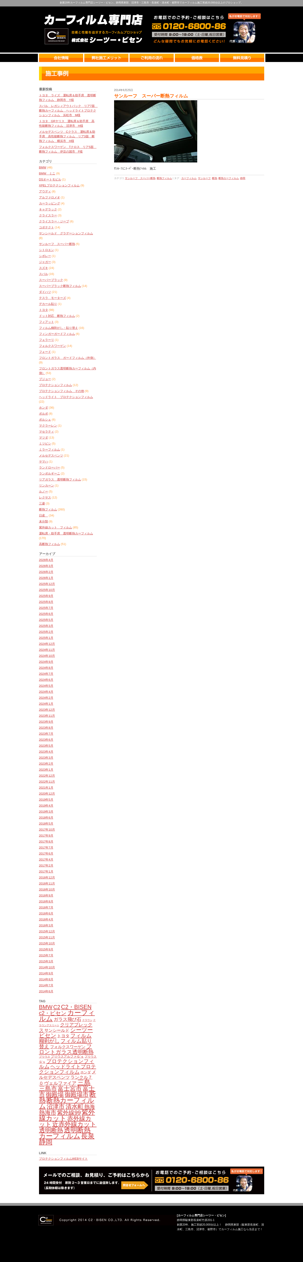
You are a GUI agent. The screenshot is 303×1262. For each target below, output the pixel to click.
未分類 (43, 521)
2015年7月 (46, 955)
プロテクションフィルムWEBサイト (63, 1158)
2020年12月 (47, 793)
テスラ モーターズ (52, 298)
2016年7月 (46, 907)
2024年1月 (46, 703)
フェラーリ (46, 340)
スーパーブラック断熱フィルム (60, 286)
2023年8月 (46, 727)
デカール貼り (48, 304)
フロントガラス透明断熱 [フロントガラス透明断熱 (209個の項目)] (66, 1049)
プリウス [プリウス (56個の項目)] (44, 1056)
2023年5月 (46, 745)
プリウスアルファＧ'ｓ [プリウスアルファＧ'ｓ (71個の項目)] (67, 1056)
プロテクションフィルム (55, 385)
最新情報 (151, 73)
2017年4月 (46, 859)
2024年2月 (46, 697)
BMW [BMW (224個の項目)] (46, 1007)
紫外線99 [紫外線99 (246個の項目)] (69, 1112)
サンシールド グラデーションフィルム (66, 233)
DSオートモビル (50, 179)
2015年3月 (46, 961)
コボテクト (46, 227)
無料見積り (242, 58)
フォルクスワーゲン (52, 346)
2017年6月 (46, 853)
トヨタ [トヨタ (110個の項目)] (63, 1036)
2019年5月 (46, 799)
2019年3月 (46, 811)
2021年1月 (46, 787)
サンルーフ (204, 178)
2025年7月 (46, 608)
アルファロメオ (49, 197)
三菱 (42, 503)
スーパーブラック (51, 280)
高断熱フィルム (49, 544)
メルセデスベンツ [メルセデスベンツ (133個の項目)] (67, 1074)
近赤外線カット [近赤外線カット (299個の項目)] (74, 1124)
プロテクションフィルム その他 (61, 391)
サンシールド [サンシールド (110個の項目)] (56, 1030)
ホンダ (43, 407)
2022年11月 (47, 781)
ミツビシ (45, 443)
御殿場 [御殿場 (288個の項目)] (55, 1094)
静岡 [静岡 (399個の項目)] (45, 1142)
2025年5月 (46, 620)
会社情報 (61, 58)
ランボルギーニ (49, 473)
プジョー (45, 379)
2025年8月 (46, 602)
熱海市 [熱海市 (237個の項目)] (47, 1112)
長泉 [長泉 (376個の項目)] (87, 1136)
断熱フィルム (48, 509)
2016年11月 (47, 883)
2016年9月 (46, 895)
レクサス (45, 497)
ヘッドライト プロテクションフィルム (66, 397)
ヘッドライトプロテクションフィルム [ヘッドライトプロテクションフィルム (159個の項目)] (67, 1069)
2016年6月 (46, 913)
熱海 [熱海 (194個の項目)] (89, 1107)
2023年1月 (46, 769)
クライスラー (48, 215)
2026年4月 (46, 560)
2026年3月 (46, 566)
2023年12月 (47, 709)
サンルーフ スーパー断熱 (57, 244)
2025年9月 (46, 596)
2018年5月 (46, 823)
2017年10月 (47, 829)
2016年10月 (47, 889)
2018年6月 (46, 817)
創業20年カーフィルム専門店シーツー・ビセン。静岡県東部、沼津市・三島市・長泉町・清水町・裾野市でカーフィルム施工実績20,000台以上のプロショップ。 (151, 2)
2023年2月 (46, 763)
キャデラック (48, 209)
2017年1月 (46, 871)
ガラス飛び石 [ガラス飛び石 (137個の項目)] (67, 1019)
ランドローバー (49, 467)
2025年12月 (47, 584)
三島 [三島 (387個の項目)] (84, 1082)
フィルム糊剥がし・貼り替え (58, 328)
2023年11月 (47, 715)
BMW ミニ (47, 173)
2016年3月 (46, 925)
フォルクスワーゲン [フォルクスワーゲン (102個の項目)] (67, 1047)
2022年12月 (47, 775)
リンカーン (46, 485)
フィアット (46, 322)
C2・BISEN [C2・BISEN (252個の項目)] (76, 1007)
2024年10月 (47, 656)
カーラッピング (49, 203)
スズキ (43, 268)
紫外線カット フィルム (55, 527)
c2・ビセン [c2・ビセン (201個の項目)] (53, 1013)
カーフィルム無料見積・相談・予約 (151, 1180)
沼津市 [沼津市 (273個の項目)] (56, 1106)
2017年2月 (46, 865)
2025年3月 (46, 626)
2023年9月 (46, 721)
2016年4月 (46, 919)
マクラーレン (48, 425)
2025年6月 (46, 614)
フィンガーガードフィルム (57, 334)
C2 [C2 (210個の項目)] (56, 1007)
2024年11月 (47, 650)
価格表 (197, 58)
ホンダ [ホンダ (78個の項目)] (85, 1072)
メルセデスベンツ (51, 455)
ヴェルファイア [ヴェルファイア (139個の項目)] (60, 1083)
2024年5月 (46, 685)
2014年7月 (46, 985)
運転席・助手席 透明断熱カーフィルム (66, 533)
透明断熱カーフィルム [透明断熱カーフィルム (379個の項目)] (65, 1133)
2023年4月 (46, 751)
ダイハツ (45, 292)
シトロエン (46, 250)
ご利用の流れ (152, 58)
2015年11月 (47, 937)
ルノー (43, 491)
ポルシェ (45, 419)
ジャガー (45, 262)
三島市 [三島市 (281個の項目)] (48, 1088)
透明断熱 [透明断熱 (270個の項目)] (51, 1130)
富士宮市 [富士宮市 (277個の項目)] (70, 1088)
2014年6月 (46, 991)
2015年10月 (47, 943)
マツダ (43, 437)
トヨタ (43, 310)
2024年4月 (46, 691)
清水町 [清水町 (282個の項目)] (75, 1106)
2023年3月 (46, 757)
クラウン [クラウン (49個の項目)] (87, 1020)
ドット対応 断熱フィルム (57, 316)
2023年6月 (46, 739)
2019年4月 (46, 805)
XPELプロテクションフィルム (59, 185)
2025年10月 (47, 590)
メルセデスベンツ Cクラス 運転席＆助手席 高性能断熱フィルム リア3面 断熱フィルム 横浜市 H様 (67, 136)
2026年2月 (46, 572)
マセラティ (46, 431)
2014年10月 (47, 967)
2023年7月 (46, 733)
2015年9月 (46, 949)
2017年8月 (46, 841)
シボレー (45, 256)
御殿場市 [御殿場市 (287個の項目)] (77, 1094)
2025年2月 (46, 632)
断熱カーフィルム (228, 178)
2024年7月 (46, 673)
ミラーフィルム (49, 449)
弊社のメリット (107, 58)
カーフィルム (189, 178)
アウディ (45, 191)
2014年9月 (46, 973)
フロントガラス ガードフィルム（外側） (67, 358)
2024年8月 (46, 667)
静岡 (242, 178)
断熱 (214, 178)
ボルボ (43, 413)
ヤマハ (43, 461)
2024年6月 (46, 679)
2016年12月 (47, 877)
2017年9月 (46, 835)
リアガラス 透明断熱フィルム (60, 479)
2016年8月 (46, 901)
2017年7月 (46, 847)
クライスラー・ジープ (54, 221)
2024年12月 (47, 644)
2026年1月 (46, 578)
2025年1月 (46, 638)
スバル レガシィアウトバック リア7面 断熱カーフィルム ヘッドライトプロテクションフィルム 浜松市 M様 (68, 110)
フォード (45, 352)
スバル (43, 274)
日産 (43, 515)
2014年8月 (46, 979)
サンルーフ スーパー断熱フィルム (151, 95)
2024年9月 (46, 661)
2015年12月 (47, 931)
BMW (42, 167)
